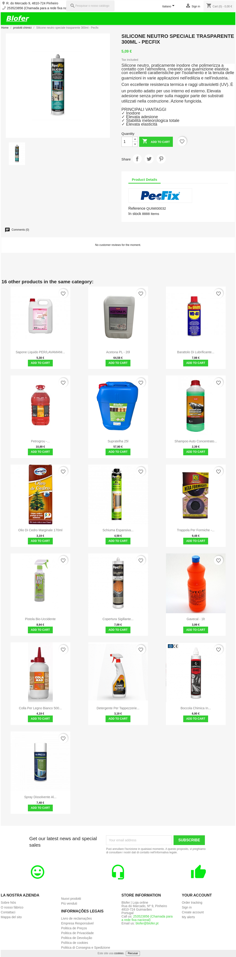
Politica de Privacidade (77, 933)
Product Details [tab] (144, 179)
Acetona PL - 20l (118, 352)
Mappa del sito (11, 917)
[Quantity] (127, 142)
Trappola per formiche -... (196, 530)
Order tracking (192, 902)
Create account (193, 912)
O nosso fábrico (12, 907)
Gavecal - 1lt (196, 619)
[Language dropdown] (169, 6)
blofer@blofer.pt (147, 923)
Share (137, 158)
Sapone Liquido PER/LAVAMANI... (40, 352)
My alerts (188, 917)
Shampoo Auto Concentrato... (195, 441)
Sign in (187, 907)
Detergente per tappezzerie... (118, 708)
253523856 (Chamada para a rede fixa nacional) (41, 8)
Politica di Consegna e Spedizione (85, 947)
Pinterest (161, 158)
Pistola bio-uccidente (40, 619)
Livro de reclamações (76, 918)
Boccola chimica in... (195, 708)
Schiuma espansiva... (118, 530)
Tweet (149, 158)
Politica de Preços (74, 928)
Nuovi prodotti (71, 898)
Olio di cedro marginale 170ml (40, 530)
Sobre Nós (8, 902)
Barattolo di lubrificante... (195, 352)
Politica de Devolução (76, 938)
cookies (119, 953)
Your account (197, 895)
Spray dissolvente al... (40, 797)
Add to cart (156, 141)
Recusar (133, 953)
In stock (134, 213)
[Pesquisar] (90, 5)
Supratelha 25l (118, 441)
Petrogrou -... (40, 441)
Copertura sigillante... (118, 619)
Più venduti (69, 903)
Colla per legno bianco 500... (40, 708)
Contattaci (8, 912)
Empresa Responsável (77, 923)
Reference (136, 208)
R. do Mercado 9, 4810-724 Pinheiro (32, 3)
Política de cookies (74, 943)
